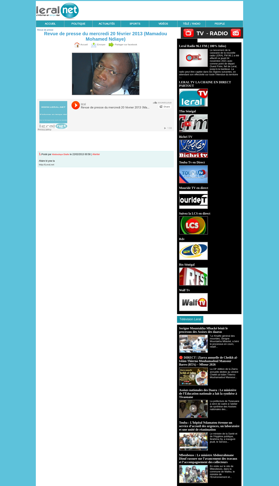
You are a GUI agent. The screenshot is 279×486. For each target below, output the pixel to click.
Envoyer (96, 44)
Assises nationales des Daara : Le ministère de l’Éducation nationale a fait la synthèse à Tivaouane (207, 391)
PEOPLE (220, 24)
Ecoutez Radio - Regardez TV (186, 40)
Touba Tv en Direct (192, 159)
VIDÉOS (163, 24)
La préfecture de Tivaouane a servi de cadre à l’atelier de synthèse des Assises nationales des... (224, 402)
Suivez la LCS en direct (194, 210)
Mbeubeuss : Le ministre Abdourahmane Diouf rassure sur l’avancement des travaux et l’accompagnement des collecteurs (208, 456)
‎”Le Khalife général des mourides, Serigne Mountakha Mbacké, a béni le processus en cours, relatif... (224, 338)
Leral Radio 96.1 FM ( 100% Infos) (202, 45)
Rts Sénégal (187, 261)
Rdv (181, 236)
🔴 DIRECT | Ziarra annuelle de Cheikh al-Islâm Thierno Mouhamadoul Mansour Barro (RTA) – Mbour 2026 (208, 358)
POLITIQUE (78, 24)
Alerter (96, 154)
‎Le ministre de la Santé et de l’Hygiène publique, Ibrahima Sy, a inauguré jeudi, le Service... (224, 435)
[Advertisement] (172, 9)
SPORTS (135, 24)
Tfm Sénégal (187, 108)
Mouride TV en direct (193, 184)
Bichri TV (185, 133)
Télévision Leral (191, 316)
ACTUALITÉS (107, 24)
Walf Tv (184, 287)
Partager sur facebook (124, 44)
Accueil (77, 44)
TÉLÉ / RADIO (191, 24)
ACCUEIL (50, 24)
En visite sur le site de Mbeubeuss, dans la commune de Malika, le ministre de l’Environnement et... (224, 469)
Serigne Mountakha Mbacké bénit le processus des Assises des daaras (203, 327)
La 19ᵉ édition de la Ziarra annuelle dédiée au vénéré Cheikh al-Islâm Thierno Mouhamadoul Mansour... (223, 370)
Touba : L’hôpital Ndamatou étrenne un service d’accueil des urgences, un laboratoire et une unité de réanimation (209, 423)
